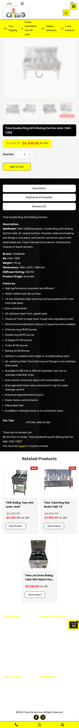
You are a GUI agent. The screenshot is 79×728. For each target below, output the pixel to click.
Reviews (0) (39, 206)
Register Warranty (13, 700)
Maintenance (10, 688)
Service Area (10, 651)
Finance (7, 640)
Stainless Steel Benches (52, 663)
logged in (23, 446)
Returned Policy (48, 694)
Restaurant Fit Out (13, 683)
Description (39, 188)
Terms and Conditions (50, 683)
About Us (8, 628)
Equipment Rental (13, 694)
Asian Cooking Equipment (52, 623)
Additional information (39, 197)
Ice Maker (44, 646)
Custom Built (10, 634)
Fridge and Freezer (49, 640)
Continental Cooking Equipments (56, 634)
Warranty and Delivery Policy (54, 700)
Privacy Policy (47, 688)
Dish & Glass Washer (49, 628)
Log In (39, 724)
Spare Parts (46, 657)
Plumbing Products (49, 651)
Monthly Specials (48, 669)
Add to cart (17, 166)
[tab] (39, 188)
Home (6, 623)
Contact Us (9, 646)
